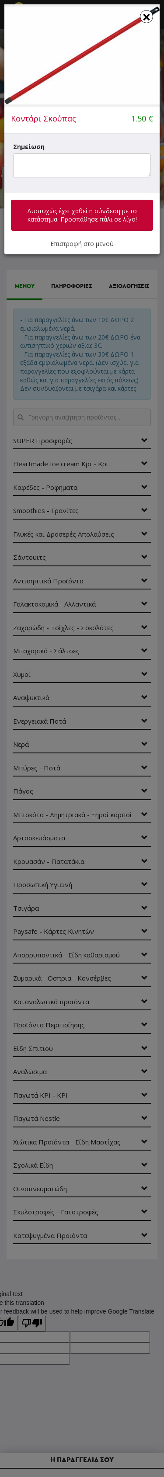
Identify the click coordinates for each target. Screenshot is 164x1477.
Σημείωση (29, 146)
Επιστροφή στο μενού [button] (82, 243)
